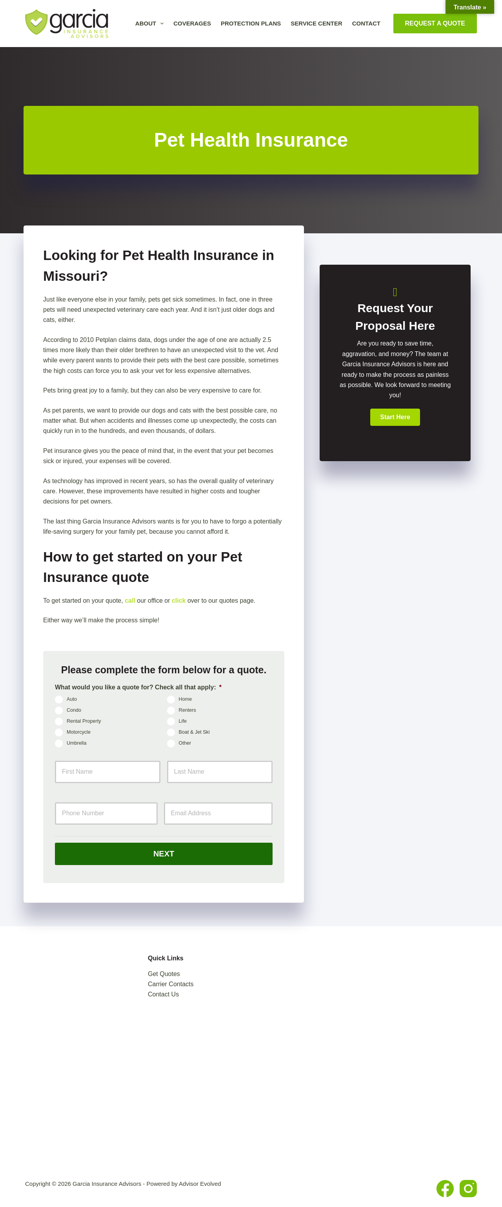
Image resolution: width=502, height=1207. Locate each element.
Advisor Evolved (200, 1183)
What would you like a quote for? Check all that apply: (138, 687)
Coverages (192, 23)
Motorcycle (79, 732)
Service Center (316, 23)
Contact (366, 23)
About (151, 23)
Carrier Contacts (170, 984)
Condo (74, 710)
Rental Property (84, 721)
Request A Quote (435, 23)
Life (183, 721)
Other (185, 743)
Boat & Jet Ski (194, 732)
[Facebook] (445, 1188)
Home (185, 699)
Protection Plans (251, 23)
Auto (72, 699)
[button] (395, 417)
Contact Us (163, 994)
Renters (187, 710)
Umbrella (76, 743)
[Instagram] (468, 1188)
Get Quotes (164, 974)
